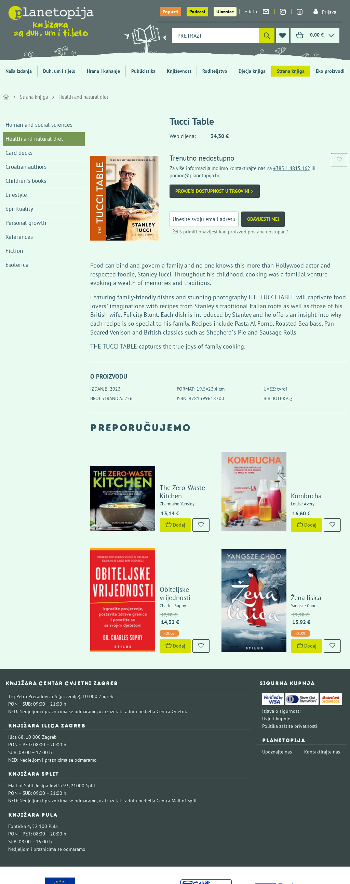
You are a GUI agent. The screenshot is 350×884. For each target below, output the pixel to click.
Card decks (18, 153)
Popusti (170, 12)
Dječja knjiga (252, 71)
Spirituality (19, 209)
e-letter (257, 12)
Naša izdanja (18, 71)
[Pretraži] (266, 35)
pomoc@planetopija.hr (194, 175)
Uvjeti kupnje (276, 669)
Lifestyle (16, 195)
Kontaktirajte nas (322, 702)
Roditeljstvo (214, 71)
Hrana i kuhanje (103, 71)
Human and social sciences (38, 124)
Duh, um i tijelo (59, 71)
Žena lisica (290, 548)
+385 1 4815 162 (291, 168)
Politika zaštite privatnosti (289, 677)
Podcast (197, 12)
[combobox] (215, 35)
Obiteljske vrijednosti (174, 548)
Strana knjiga (291, 71)
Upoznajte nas (277, 702)
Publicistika (143, 71)
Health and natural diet (83, 97)
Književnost (179, 71)
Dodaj (159, 503)
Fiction (14, 251)
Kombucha (290, 474)
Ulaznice (225, 12)
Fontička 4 (19, 777)
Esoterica (16, 265)
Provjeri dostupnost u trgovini (214, 191)
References (19, 237)
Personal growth (25, 223)
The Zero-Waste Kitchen (178, 474)
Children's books (25, 181)
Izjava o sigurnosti (281, 661)
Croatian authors (25, 167)
